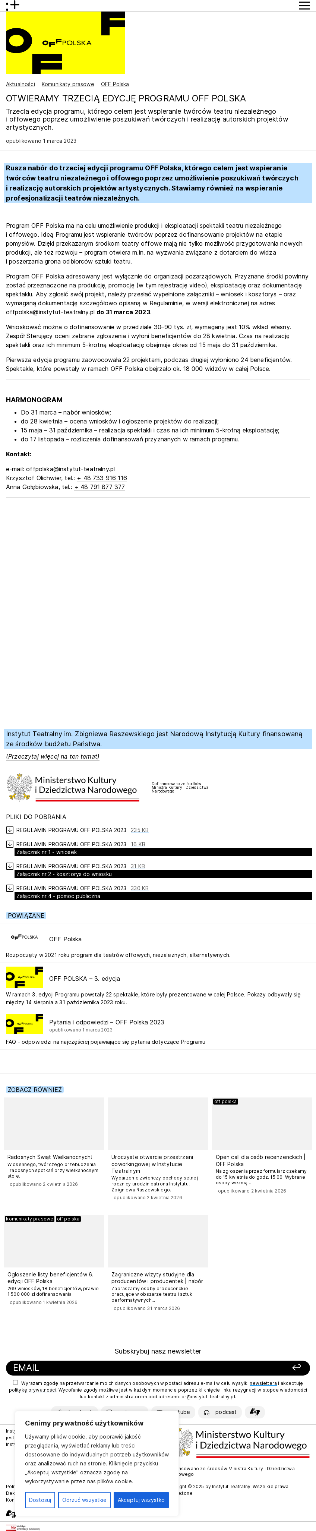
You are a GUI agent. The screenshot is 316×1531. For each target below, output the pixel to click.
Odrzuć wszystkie (84, 1500)
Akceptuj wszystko (141, 1500)
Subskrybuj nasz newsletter (158, 1351)
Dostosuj (40, 1500)
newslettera (263, 1383)
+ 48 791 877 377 (99, 487)
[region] (97, 1463)
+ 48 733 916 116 (102, 478)
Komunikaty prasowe (68, 84)
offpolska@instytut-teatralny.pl (70, 469)
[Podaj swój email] (102, 1368)
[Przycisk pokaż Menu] (304, 5)
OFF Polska (115, 84)
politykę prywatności (32, 1390)
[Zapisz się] (248, 1368)
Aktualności (20, 84)
